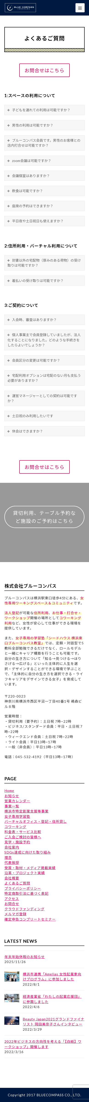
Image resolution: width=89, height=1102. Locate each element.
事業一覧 (11, 806)
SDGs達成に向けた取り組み (27, 852)
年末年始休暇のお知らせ (24, 957)
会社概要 (11, 878)
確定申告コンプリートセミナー (30, 919)
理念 (8, 857)
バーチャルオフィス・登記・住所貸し (35, 821)
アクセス (11, 899)
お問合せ (11, 904)
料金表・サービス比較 (22, 832)
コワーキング (15, 827)
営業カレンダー (17, 801)
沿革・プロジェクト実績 (24, 873)
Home (9, 791)
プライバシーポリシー (22, 888)
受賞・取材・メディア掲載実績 (30, 868)
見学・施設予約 (17, 842)
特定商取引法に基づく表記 (26, 893)
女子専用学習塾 (17, 816)
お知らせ (11, 796)
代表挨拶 (11, 862)
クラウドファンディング (24, 909)
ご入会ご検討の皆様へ (22, 837)
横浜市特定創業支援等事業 (26, 811)
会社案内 (11, 847)
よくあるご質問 (17, 883)
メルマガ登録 (15, 914)
